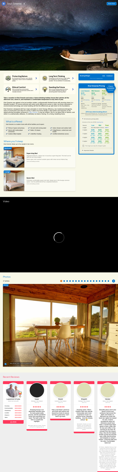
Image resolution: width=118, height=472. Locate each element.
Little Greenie (33, 112)
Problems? (109, 75)
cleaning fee (100, 122)
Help (103, 75)
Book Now (111, 3)
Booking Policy (100, 78)
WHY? (107, 127)
